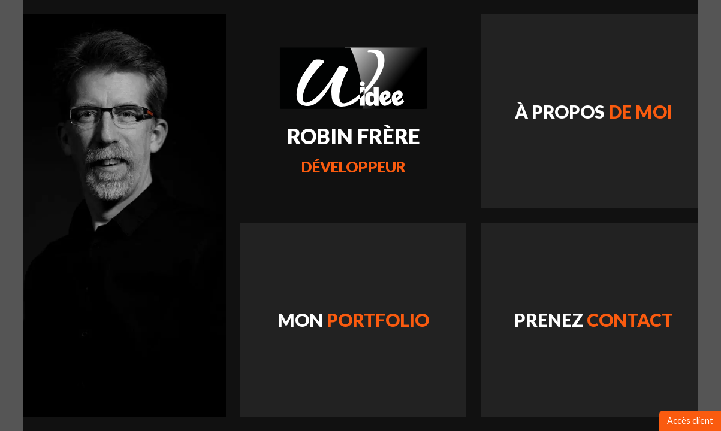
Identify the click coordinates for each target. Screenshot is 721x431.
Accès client (690, 420)
